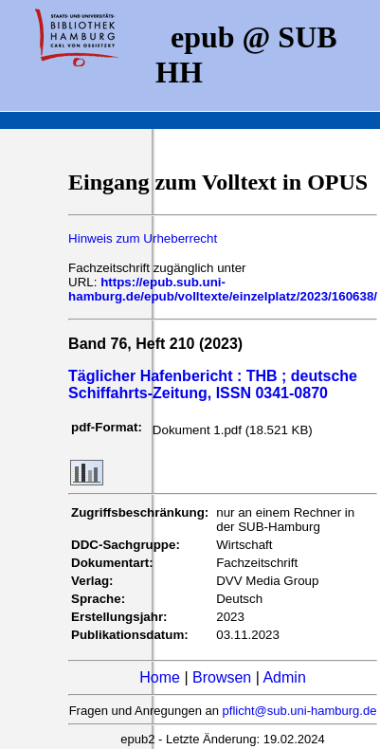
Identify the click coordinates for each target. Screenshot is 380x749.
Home (159, 677)
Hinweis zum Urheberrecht (142, 238)
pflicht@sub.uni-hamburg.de (300, 710)
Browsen (221, 677)
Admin (283, 677)
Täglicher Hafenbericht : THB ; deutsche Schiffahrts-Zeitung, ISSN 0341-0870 (212, 384)
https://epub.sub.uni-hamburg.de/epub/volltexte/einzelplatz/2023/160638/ (222, 289)
